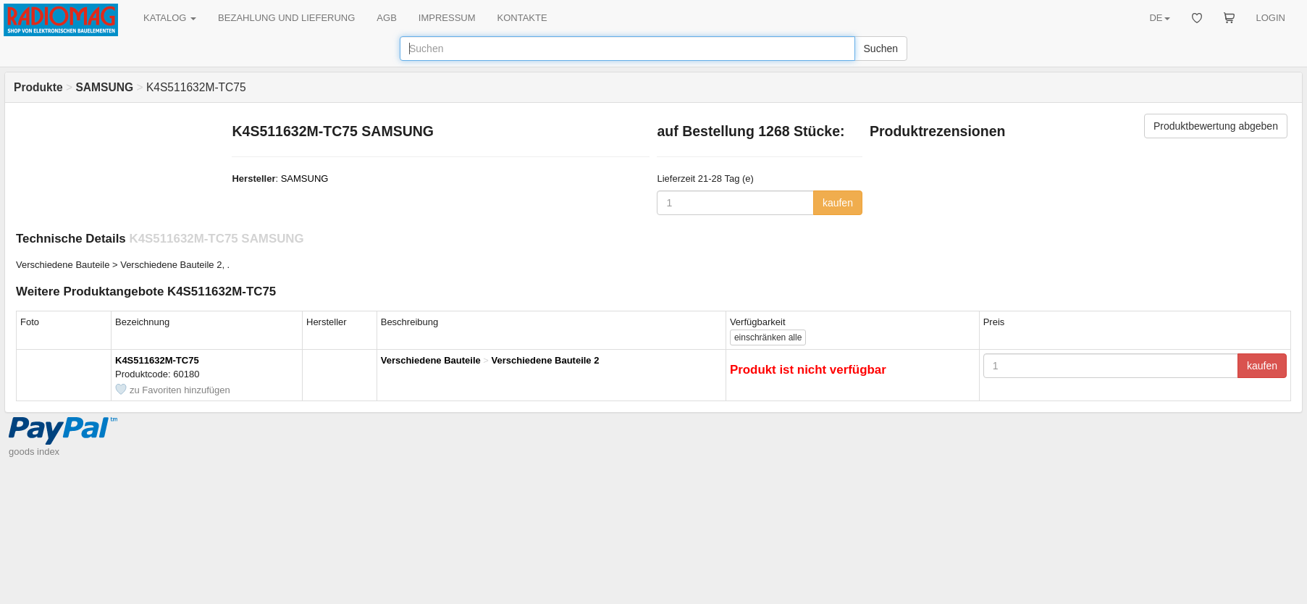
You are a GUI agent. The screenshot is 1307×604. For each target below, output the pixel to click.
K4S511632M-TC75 (157, 360)
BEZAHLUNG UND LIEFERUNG (286, 17)
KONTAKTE (522, 17)
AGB (386, 17)
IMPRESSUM (447, 17)
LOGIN (1270, 17)
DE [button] (1159, 17)
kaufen (838, 203)
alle (768, 337)
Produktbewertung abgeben (1215, 126)
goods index (34, 451)
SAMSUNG (305, 178)
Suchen (881, 48)
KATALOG (169, 17)
